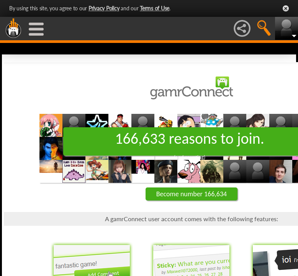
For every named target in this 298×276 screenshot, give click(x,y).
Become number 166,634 (191, 194)
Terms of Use (154, 8)
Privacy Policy (104, 8)
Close (286, 8)
